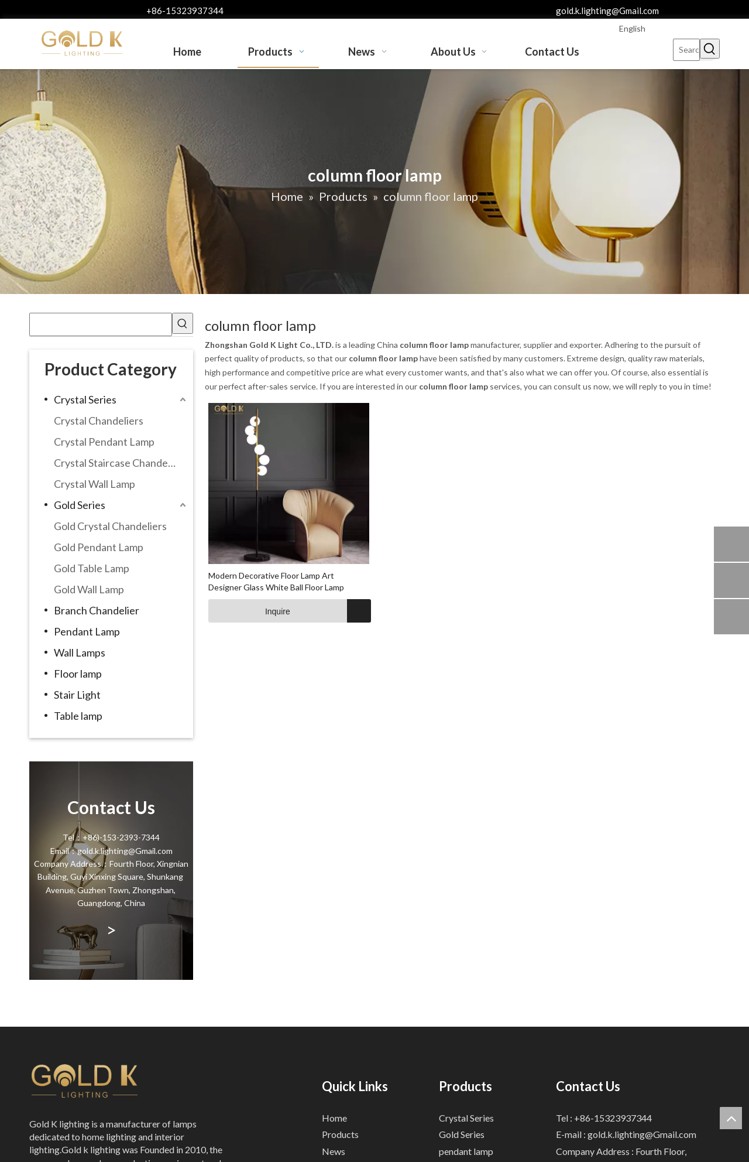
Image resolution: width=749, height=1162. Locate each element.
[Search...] (686, 50)
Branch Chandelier (96, 610)
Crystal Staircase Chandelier (118, 462)
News (333, 1151)
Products (340, 1134)
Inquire (249, 611)
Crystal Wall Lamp (94, 483)
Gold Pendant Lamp (98, 547)
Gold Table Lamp (91, 568)
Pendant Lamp (87, 631)
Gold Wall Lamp (89, 589)
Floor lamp (78, 673)
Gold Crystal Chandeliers (110, 526)
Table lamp (78, 715)
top (731, 1118)
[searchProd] (100, 324)
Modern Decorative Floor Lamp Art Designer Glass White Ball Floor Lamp (276, 581)
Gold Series (79, 504)
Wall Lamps (79, 652)
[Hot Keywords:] (710, 49)
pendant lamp (466, 1151)
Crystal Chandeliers (98, 420)
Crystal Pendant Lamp (104, 441)
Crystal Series (85, 399)
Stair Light (77, 694)
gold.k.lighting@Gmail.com (607, 10)
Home (334, 1117)
